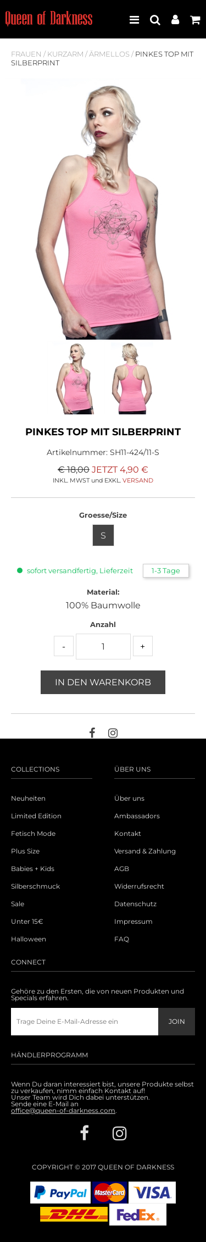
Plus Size (25, 851)
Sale (17, 904)
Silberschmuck (35, 886)
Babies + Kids (32, 869)
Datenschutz (135, 904)
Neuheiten (28, 798)
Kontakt (127, 833)
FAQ (121, 939)
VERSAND (138, 480)
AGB (121, 869)
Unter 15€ (27, 921)
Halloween (28, 939)
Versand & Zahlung (145, 851)
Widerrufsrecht (139, 886)
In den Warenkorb (103, 682)
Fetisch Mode (33, 833)
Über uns (129, 798)
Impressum (133, 921)
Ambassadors (137, 816)
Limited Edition (36, 816)
